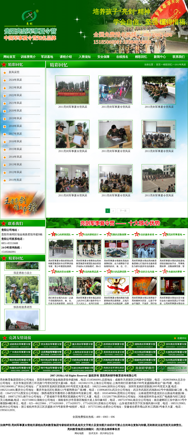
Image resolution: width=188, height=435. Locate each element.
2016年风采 (15, 141)
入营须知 (85, 56)
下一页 (123, 210)
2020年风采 (15, 110)
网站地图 (79, 433)
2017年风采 (15, 133)
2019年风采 (15, 118)
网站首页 (9, 56)
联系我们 (179, 56)
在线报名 (122, 56)
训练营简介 (28, 56)
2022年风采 (15, 95)
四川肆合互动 (107, 433)
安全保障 (103, 56)
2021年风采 (15, 103)
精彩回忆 (141, 56)
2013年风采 (15, 164)
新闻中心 (160, 56)
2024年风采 (15, 79)
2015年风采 (15, 149)
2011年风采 (15, 179)
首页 (158, 64)
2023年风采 (15, 87)
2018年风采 (15, 126)
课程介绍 (66, 56)
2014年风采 (15, 156)
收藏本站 (181, 338)
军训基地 (47, 56)
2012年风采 (15, 172)
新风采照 (14, 72)
